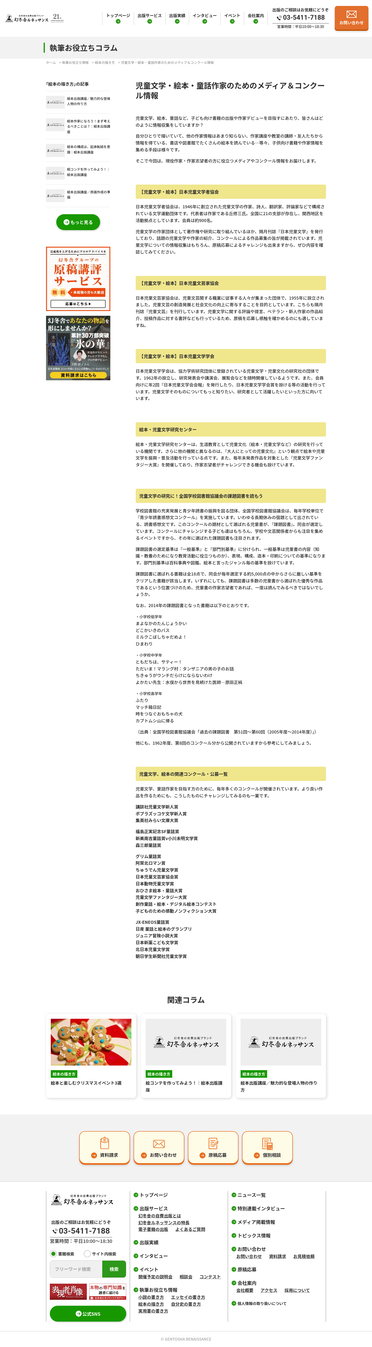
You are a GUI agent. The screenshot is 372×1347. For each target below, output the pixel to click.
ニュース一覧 (251, 1194)
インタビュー (205, 15)
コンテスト (210, 1276)
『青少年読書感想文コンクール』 (168, 517)
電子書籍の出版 (153, 1229)
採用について (297, 1290)
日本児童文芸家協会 (155, 298)
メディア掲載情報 (256, 1221)
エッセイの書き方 (188, 1297)
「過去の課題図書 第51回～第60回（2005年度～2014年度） (253, 732)
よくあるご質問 (190, 1229)
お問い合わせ (249, 1256)
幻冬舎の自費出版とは (159, 1215)
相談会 (186, 1276)
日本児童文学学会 (153, 371)
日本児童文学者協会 (155, 206)
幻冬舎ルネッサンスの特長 (164, 1222)
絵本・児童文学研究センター (163, 444)
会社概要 (244, 1290)
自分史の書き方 (186, 1304)
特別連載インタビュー (261, 1208)
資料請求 (277, 1256)
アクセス (268, 1290)
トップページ (118, 15)
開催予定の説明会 (155, 1276)
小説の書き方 (151, 1297)
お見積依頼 (304, 1256)
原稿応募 (246, 1269)
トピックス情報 (253, 1235)
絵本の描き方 (105, 62)
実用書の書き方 (153, 1311)
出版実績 (177, 15)
